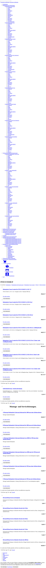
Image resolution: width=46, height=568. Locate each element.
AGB (4, 556)
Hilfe (4, 559)
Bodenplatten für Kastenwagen (17, 284)
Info (3, 553)
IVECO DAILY (42, 284)
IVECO (37, 284)
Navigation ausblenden (4, 2)
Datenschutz (5, 557)
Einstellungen (38, 563)
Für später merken (6, 296)
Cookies (4, 558)
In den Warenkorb (6, 298)
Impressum (5, 552)
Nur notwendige (4, 566)
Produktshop (8, 284)
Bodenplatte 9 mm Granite (29, 284)
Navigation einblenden (14, 2)
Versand (13, 383)
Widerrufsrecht (6, 555)
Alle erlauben (15, 566)
